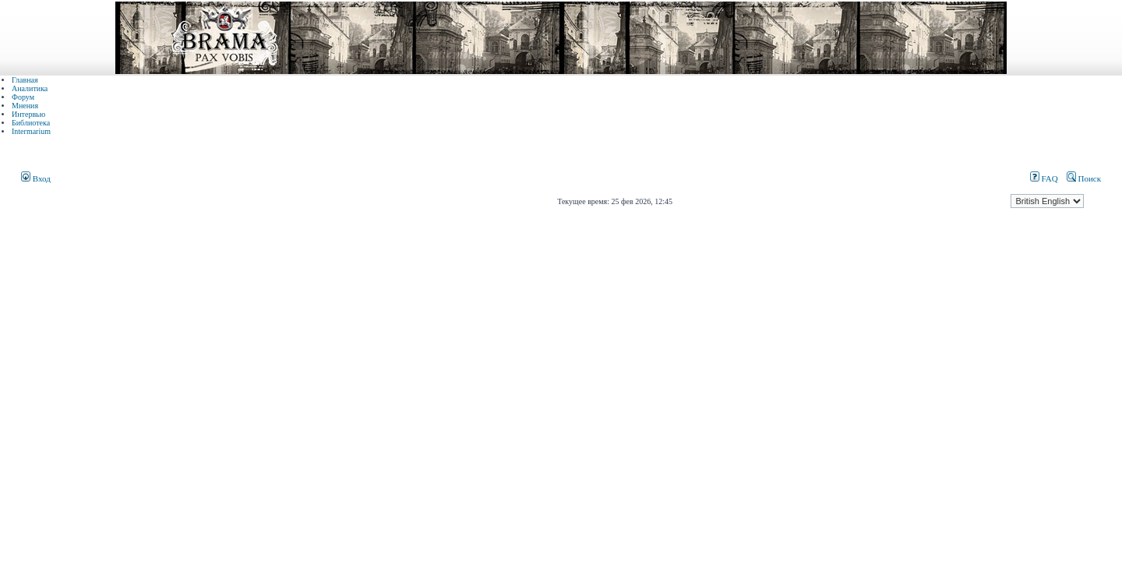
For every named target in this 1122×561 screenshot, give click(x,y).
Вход (36, 178)
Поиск (1084, 178)
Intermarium (31, 131)
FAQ (1044, 178)
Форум (23, 97)
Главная (25, 80)
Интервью (28, 114)
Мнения (25, 105)
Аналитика (30, 88)
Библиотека (31, 122)
